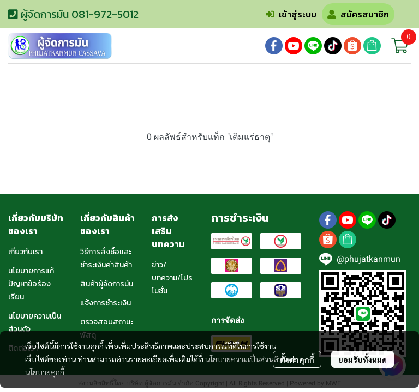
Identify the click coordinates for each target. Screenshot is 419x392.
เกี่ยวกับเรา (25, 252)
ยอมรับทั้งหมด (362, 359)
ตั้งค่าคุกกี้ (297, 359)
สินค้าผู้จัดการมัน (106, 284)
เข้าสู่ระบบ (291, 14)
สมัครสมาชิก (358, 14)
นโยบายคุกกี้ (44, 372)
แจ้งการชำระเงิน (105, 303)
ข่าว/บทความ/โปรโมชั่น (172, 278)
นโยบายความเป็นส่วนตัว (243, 359)
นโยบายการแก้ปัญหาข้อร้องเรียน (31, 284)
